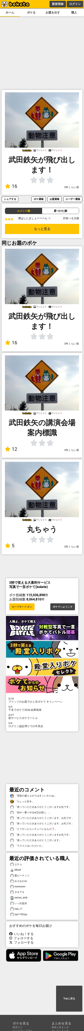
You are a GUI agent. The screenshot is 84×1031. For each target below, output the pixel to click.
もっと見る (42, 229)
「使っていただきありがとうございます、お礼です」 (42, 818)
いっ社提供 (18, 903)
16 (11, 186)
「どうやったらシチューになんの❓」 (33, 829)
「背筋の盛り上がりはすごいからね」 (33, 796)
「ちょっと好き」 (22, 801)
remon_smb (19, 898)
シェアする (10, 199)
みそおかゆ (18, 881)
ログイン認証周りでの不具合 (42, 725)
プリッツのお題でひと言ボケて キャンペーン (42, 700)
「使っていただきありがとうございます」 (35, 840)
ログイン (75, 4)
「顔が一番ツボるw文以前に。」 (30, 813)
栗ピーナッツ (19, 876)
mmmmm (17, 887)
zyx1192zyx (18, 914)
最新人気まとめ (60, 1027)
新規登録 (57, 4)
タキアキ (17, 892)
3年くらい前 (71, 187)
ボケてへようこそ (62, 606)
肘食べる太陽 (71, 218)
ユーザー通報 (72, 199)
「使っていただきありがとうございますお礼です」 (40, 807)
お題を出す (53, 12)
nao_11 (16, 909)
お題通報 (54, 199)
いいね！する (21, 934)
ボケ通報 (39, 199)
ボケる (31, 12)
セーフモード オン (22, 606)
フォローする (21, 938)
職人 (74, 12)
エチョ (16, 864)
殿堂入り (18, 1027)
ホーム (10, 12)
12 (11, 449)
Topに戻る (69, 998)
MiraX (15, 870)
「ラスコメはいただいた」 (27, 846)
